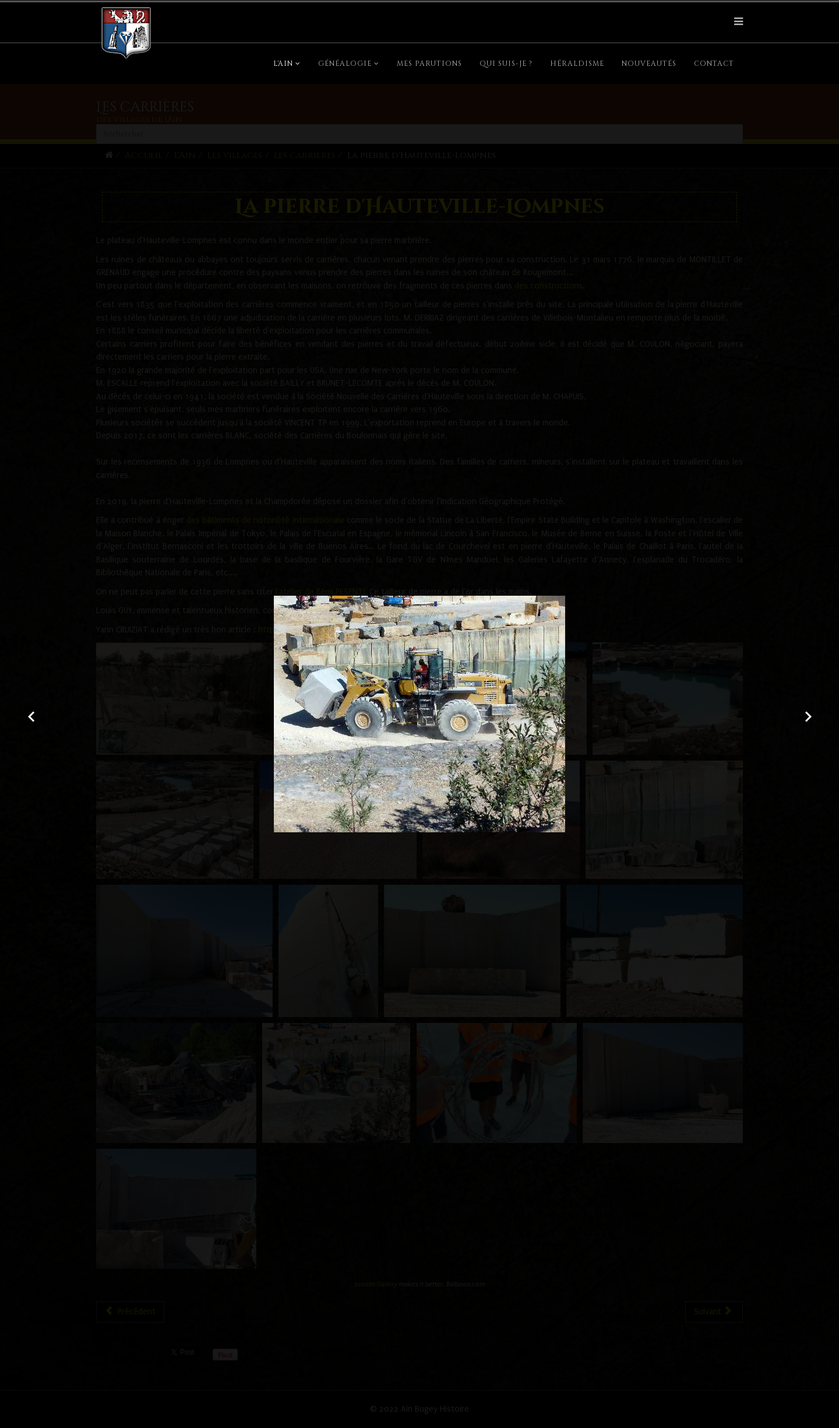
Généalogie (345, 63)
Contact (714, 63)
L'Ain (283, 63)
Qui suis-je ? (506, 63)
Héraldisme (577, 63)
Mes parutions (429, 63)
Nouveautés (649, 63)
